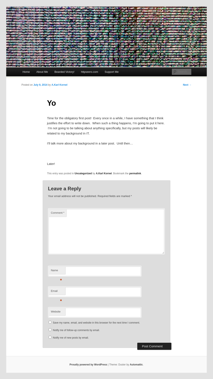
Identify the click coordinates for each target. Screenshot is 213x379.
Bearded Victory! (64, 71)
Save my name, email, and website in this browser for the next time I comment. (96, 322)
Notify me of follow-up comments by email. (76, 330)
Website (56, 311)
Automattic (136, 364)
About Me (42, 71)
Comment (57, 212)
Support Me (112, 71)
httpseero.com (89, 71)
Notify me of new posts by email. (71, 337)
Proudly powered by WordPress (88, 364)
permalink (135, 173)
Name (56, 271)
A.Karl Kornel (59, 84)
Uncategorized (83, 173)
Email (56, 292)
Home (26, 71)
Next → (187, 84)
